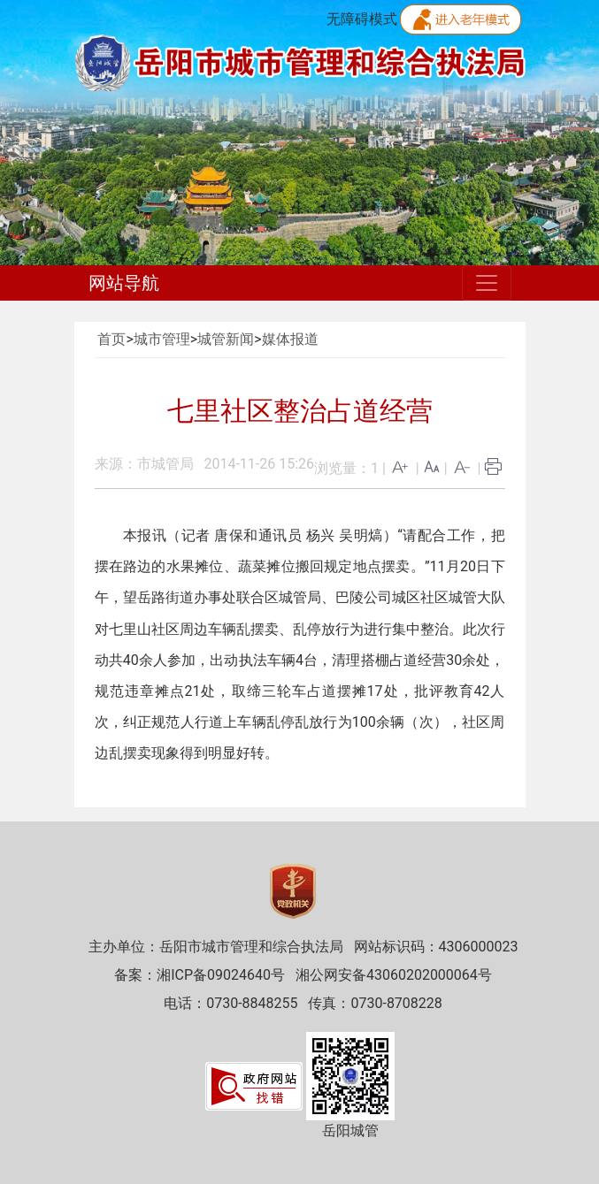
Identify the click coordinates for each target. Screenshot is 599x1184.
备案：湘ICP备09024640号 (199, 974)
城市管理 (162, 339)
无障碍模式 (361, 19)
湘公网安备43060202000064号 (394, 974)
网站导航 (123, 283)
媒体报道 (290, 339)
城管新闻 (225, 339)
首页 (111, 339)
